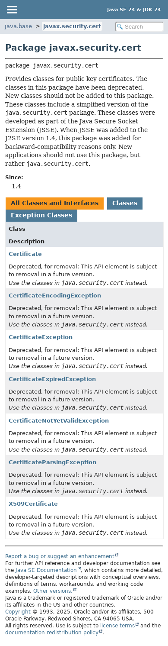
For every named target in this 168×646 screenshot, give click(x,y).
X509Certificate (33, 504)
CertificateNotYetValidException (59, 420)
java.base (18, 26)
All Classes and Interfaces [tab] (54, 203)
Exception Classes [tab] (41, 215)
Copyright (18, 612)
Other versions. (53, 591)
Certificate (25, 254)
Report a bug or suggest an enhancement (59, 556)
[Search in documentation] (139, 27)
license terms (117, 626)
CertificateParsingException (52, 462)
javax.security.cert (72, 26)
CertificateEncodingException (55, 295)
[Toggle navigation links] (11, 9)
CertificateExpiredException (52, 379)
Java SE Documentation (46, 570)
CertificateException (41, 337)
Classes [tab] (124, 203)
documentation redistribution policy (51, 633)
